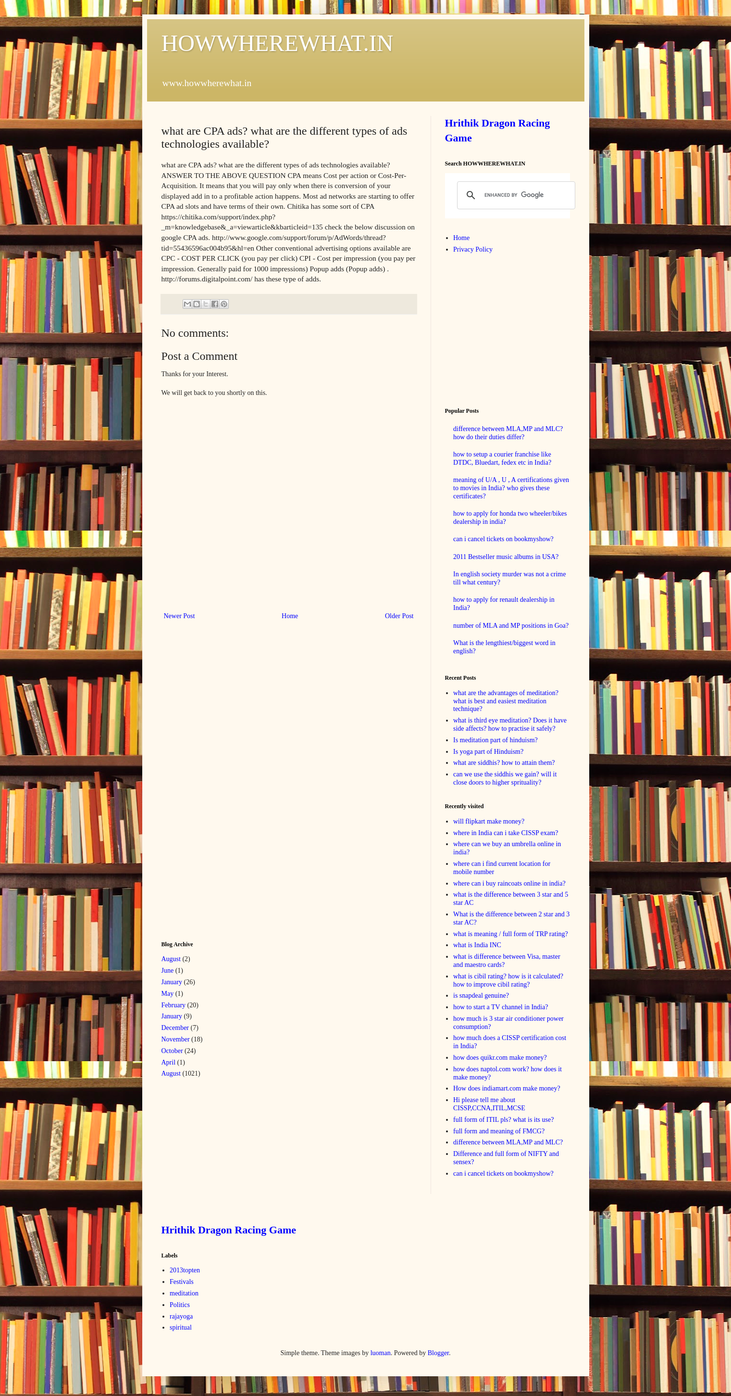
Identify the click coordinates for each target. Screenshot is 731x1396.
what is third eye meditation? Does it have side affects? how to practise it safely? (510, 724)
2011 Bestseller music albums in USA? (505, 556)
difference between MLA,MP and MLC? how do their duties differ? (508, 433)
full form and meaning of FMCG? (499, 1131)
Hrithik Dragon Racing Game (229, 1230)
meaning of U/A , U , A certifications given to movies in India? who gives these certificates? (511, 488)
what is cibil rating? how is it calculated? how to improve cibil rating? (508, 980)
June (167, 970)
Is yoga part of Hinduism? (488, 751)
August (171, 959)
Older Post (399, 616)
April (168, 1062)
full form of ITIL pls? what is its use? (503, 1119)
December (175, 1027)
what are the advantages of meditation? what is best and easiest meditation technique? (505, 701)
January (172, 982)
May (167, 993)
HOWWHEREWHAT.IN (277, 43)
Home (290, 616)
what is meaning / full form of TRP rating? (510, 934)
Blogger (438, 1353)
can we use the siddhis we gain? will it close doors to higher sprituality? (505, 778)
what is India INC (477, 945)
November (175, 1039)
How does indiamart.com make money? (506, 1088)
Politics (180, 1304)
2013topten (185, 1270)
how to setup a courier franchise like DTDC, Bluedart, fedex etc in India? (502, 458)
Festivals (182, 1281)
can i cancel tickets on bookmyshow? (503, 539)
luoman (381, 1353)
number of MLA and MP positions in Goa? (511, 625)
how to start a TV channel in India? (500, 1007)
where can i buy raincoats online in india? (509, 883)
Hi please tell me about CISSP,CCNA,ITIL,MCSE (489, 1104)
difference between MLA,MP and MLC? (508, 1142)
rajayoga (181, 1316)
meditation (184, 1293)
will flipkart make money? (488, 821)
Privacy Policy (473, 249)
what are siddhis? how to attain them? (504, 762)
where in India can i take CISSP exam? (505, 833)
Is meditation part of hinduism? (495, 740)
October (172, 1050)
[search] (514, 195)
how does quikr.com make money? (500, 1057)
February (173, 1005)
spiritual (181, 1327)
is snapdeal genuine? (481, 995)
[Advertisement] (233, 779)
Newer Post (179, 616)
